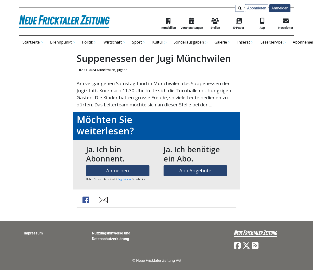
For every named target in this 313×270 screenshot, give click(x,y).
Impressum (33, 233)
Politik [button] (87, 42)
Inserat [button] (243, 42)
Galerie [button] (221, 42)
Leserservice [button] (271, 42)
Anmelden (279, 8)
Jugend (122, 70)
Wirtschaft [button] (112, 42)
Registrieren (124, 179)
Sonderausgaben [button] (189, 42)
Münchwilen (106, 70)
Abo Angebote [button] (195, 170)
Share (86, 200)
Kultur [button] (157, 42)
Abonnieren (256, 8)
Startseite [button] (31, 42)
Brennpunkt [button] (61, 42)
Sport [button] (137, 42)
